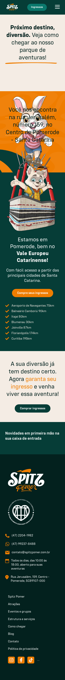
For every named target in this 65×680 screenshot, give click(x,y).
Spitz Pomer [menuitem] (16, 596)
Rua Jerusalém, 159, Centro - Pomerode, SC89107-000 (30, 578)
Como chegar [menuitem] (17, 626)
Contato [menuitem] (13, 641)
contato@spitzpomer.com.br (31, 552)
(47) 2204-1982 (22, 535)
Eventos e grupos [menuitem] (19, 611)
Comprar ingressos (32, 408)
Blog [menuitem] (11, 634)
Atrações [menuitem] (14, 604)
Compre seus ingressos (32, 293)
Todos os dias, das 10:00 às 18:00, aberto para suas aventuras (29, 564)
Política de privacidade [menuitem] (23, 648)
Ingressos (37, 7)
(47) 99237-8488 (24, 544)
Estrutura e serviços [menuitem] (21, 619)
